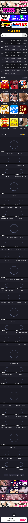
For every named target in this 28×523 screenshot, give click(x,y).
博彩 (2, 41)
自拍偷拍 (13, 46)
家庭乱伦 (13, 64)
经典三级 (13, 55)
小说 (2, 65)
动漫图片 (25, 58)
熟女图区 (19, 61)
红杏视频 (7, 73)
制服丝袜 (7, 55)
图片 (2, 59)
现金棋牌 (19, 43)
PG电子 (7, 40)
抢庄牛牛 (25, 43)
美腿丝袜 (7, 61)
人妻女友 (19, 64)
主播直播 (19, 49)
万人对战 (19, 40)
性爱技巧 (25, 67)
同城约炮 (7, 70)
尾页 (22, 475)
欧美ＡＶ (19, 46)
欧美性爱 (25, 52)
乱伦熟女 (19, 55)
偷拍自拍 (13, 52)
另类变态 (25, 55)
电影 (2, 53)
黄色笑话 (19, 67)
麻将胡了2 (7, 43)
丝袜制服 (13, 49)
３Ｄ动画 (25, 46)
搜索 (25, 35)
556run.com (14, 31)
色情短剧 (13, 73)
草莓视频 (19, 70)
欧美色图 (19, 58)
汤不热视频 (25, 70)
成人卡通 (19, 52)
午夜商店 (13, 70)
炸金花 (12, 43)
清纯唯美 (13, 61)
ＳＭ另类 (25, 49)
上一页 (11, 475)
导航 (2, 71)
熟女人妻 (7, 49)
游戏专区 (25, 40)
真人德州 (13, 40)
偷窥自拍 (7, 58)
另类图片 (25, 61)
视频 (2, 47)
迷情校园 (7, 67)
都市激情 (7, 64)
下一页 (16, 475)
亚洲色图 (13, 58)
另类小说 (13, 67)
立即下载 (23, 519)
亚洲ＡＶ (7, 46)
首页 (6, 475)
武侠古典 (25, 64)
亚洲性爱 (7, 52)
